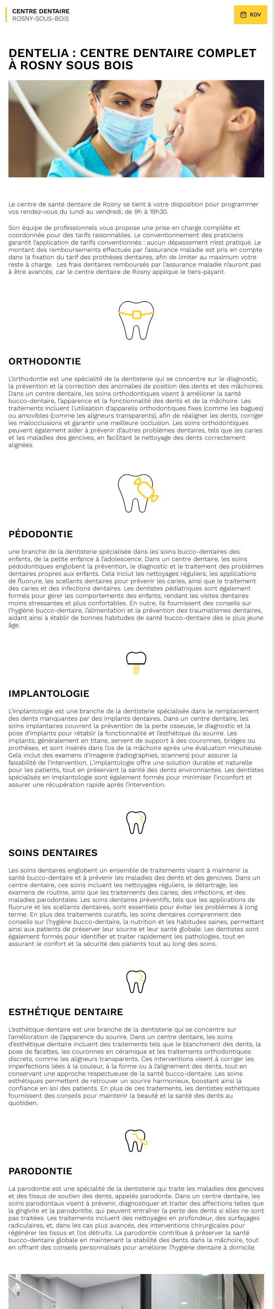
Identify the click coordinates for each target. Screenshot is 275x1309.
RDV (250, 14)
